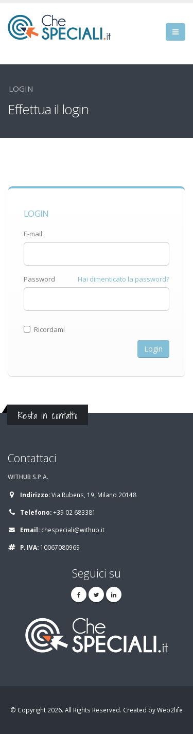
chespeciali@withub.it (72, 530)
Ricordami (44, 329)
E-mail (33, 233)
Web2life (170, 710)
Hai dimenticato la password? (123, 279)
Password (39, 279)
